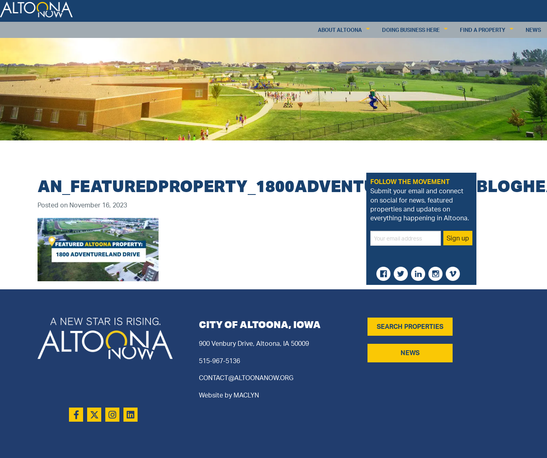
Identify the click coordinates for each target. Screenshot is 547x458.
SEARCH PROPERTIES (410, 326)
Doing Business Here (411, 30)
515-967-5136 (219, 361)
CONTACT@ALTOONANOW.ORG (246, 378)
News (533, 30)
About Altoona (340, 30)
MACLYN (246, 395)
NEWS (410, 353)
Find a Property (482, 30)
